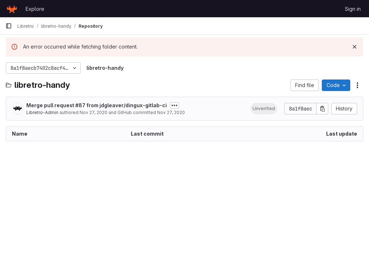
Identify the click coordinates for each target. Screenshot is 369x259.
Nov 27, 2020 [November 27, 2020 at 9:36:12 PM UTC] (93, 112)
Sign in (353, 9)
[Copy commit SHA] (322, 108)
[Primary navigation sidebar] (8, 26)
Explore (35, 9)
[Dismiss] (354, 46)
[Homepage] (12, 8)
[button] (263, 108)
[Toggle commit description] (174, 105)
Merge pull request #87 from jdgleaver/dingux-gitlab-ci (96, 105)
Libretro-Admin (42, 112)
